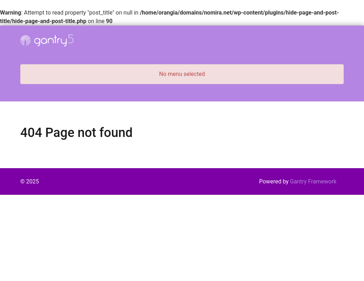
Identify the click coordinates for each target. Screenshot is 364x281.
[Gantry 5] (47, 40)
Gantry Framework (313, 181)
